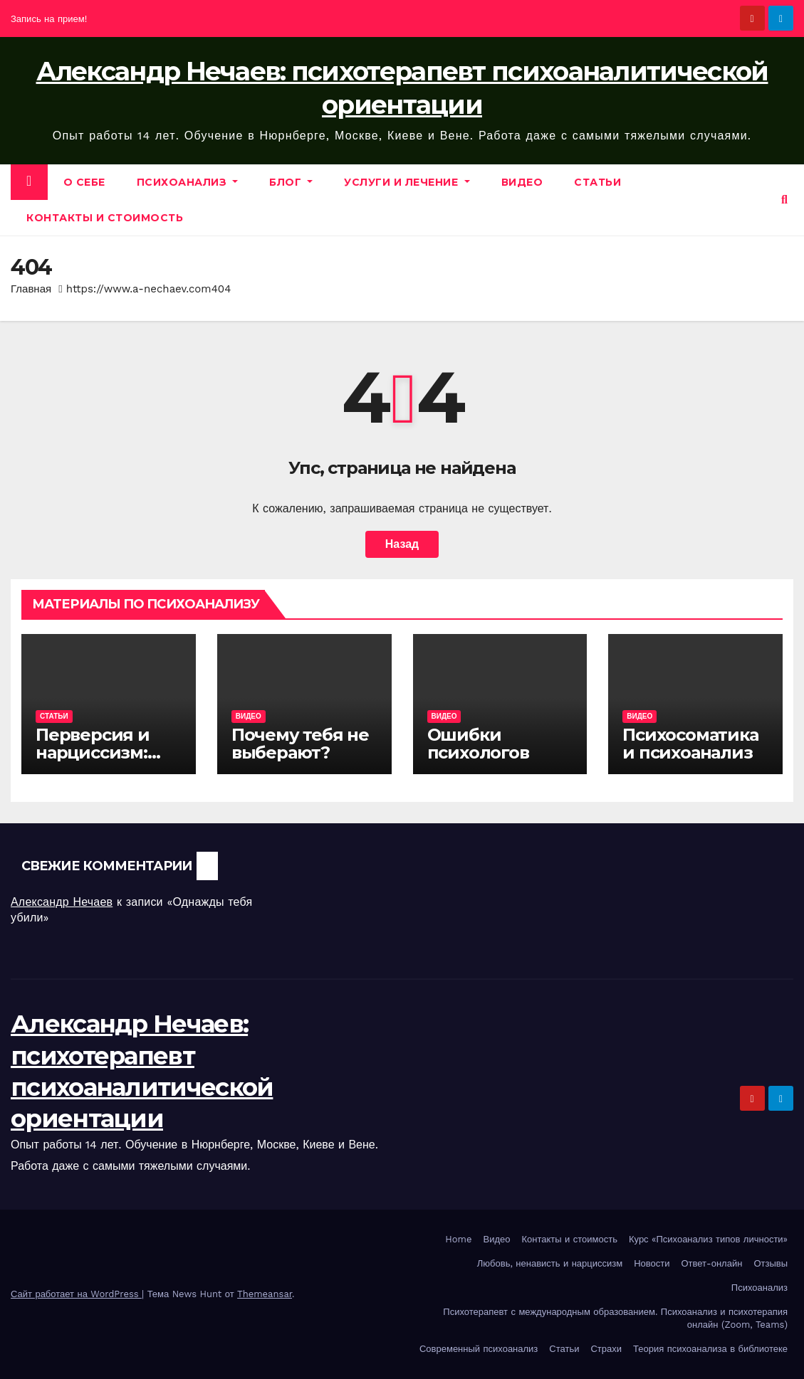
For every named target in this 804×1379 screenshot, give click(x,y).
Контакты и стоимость (104, 217)
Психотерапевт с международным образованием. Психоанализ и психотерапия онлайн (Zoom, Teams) (615, 1318)
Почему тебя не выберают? (300, 743)
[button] (784, 199)
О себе (84, 182)
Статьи (597, 182)
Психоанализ (188, 182)
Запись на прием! (49, 19)
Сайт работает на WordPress (76, 1294)
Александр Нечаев (62, 902)
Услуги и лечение (406, 182)
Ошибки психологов (478, 743)
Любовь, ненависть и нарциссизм (549, 1263)
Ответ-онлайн (712, 1263)
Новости (651, 1263)
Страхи (606, 1348)
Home (458, 1239)
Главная (31, 288)
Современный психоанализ (478, 1348)
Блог (291, 182)
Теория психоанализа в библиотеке (710, 1348)
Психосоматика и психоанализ (690, 743)
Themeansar (264, 1294)
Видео (522, 182)
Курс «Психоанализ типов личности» (708, 1239)
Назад (402, 544)
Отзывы (770, 1263)
